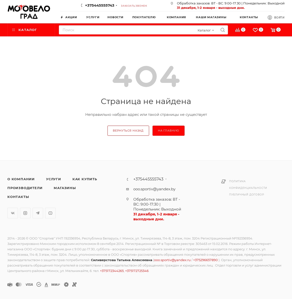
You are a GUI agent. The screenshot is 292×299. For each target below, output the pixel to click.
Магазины (65, 188)
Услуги (53, 179)
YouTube (50, 213)
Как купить (84, 179)
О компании (21, 179)
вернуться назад (128, 130)
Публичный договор (246, 194)
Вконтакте (12, 213)
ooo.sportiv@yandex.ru (172, 260)
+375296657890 (206, 260)
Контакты (18, 197)
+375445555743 (99, 5)
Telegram (38, 213)
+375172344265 (112, 271)
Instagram (25, 213)
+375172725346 (137, 271)
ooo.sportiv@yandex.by (154, 189)
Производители (24, 188)
